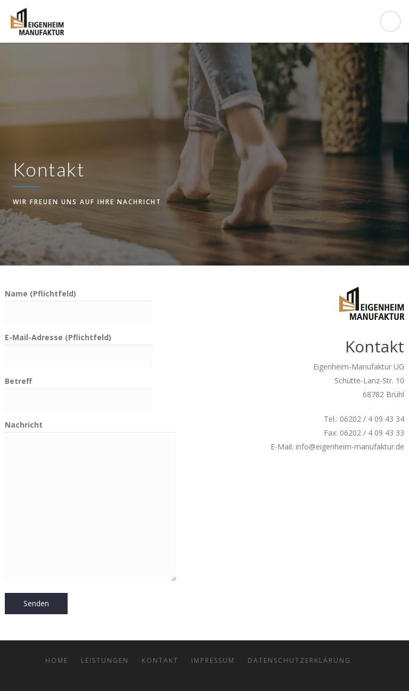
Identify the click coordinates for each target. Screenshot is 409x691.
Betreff (78, 390)
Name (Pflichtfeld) (78, 302)
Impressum (213, 660)
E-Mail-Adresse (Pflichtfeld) (78, 346)
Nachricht (90, 502)
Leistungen (105, 660)
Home (56, 660)
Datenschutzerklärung (299, 660)
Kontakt (160, 660)
